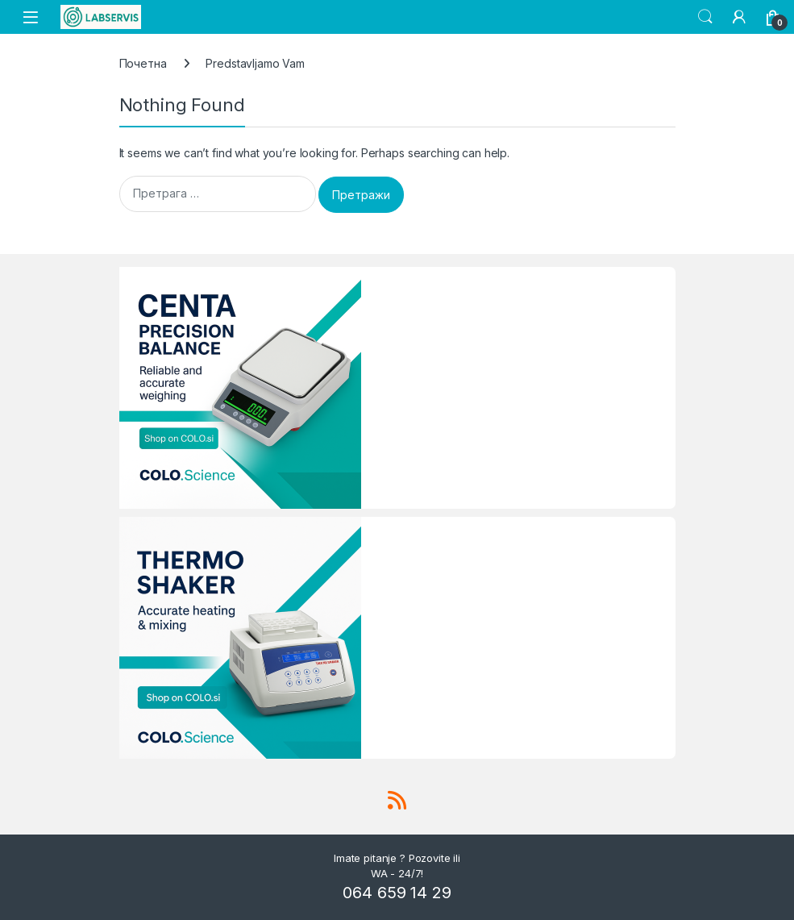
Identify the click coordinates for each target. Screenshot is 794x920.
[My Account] (739, 17)
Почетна (143, 63)
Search (705, 17)
